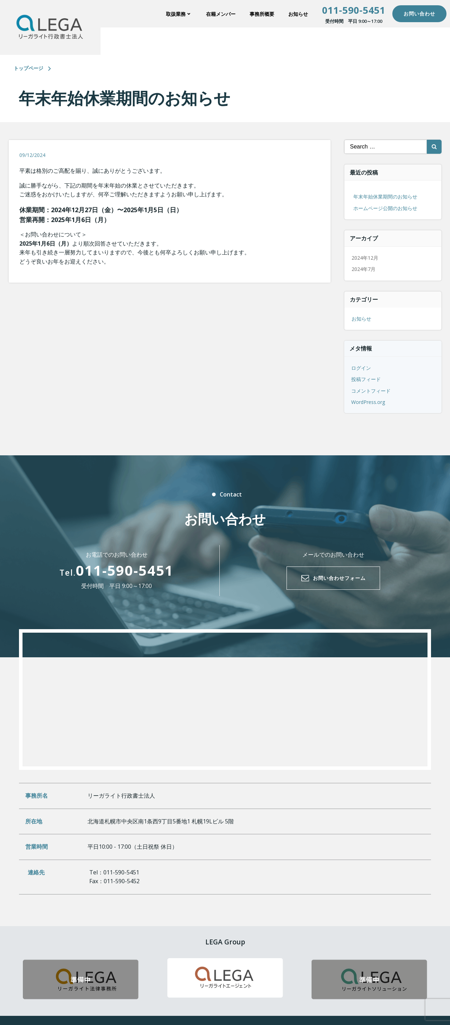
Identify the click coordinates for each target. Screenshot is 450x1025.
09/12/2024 (32, 155)
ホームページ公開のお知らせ (385, 208)
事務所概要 (262, 14)
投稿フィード (366, 379)
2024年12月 (365, 257)
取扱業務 (179, 14)
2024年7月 (363, 269)
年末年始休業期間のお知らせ (385, 196)
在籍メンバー (221, 14)
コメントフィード (371, 390)
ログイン (361, 368)
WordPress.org (368, 402)
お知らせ (298, 14)
